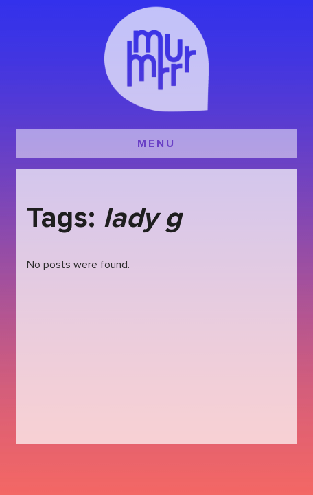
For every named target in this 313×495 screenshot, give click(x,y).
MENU (156, 143)
